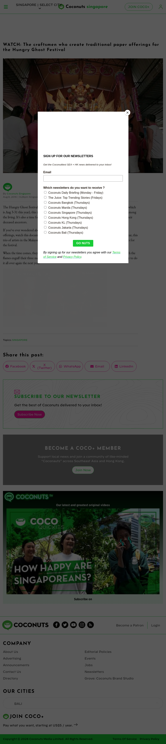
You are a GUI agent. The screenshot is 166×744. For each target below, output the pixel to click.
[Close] (127, 112)
